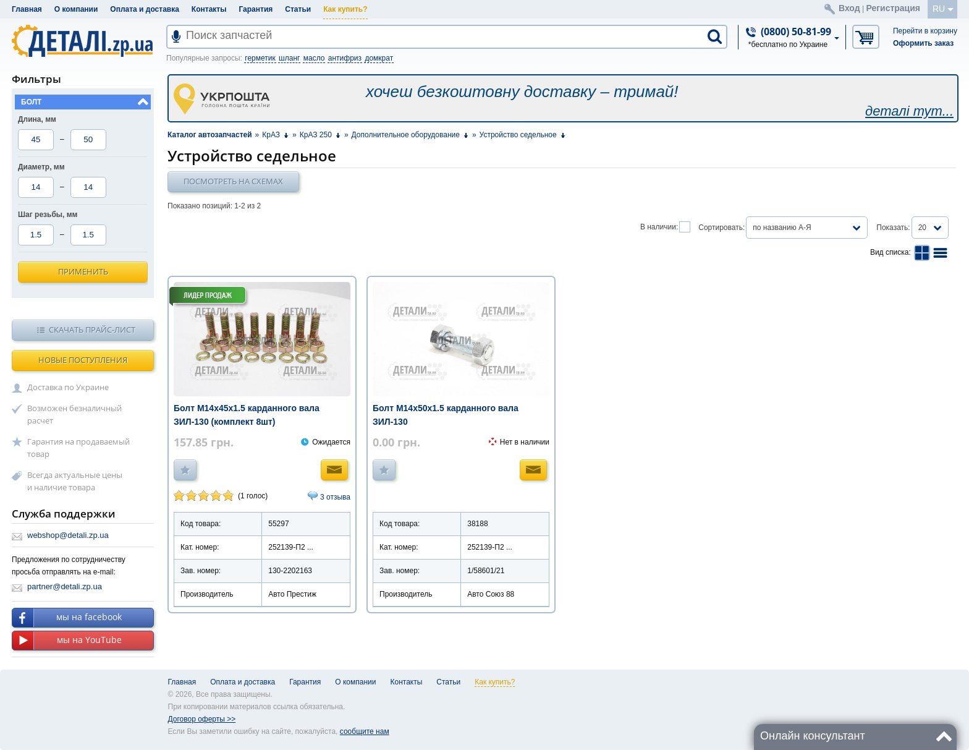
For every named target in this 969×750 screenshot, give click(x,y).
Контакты (209, 9)
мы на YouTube (67, 640)
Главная (27, 9)
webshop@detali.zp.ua (68, 535)
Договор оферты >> (202, 719)
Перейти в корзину (925, 31)
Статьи (298, 9)
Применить (83, 271)
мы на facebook (67, 617)
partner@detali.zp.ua (64, 586)
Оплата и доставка (144, 9)
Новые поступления (82, 359)
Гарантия (256, 9)
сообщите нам (364, 731)
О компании (76, 9)
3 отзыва (335, 497)
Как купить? (345, 9)
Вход (849, 8)
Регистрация (893, 8)
